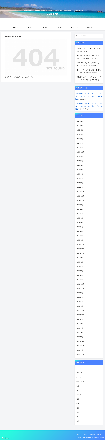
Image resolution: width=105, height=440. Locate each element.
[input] (89, 36)
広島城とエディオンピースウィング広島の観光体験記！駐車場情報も (88, 78)
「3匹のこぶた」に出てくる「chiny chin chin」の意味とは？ (88, 50)
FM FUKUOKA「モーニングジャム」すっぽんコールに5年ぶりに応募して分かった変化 (89, 96)
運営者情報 (92, 434)
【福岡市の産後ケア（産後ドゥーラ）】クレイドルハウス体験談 (87, 57)
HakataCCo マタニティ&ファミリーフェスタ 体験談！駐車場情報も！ (88, 64)
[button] (101, 36)
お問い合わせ (99, 434)
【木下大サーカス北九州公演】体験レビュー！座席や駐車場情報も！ (88, 71)
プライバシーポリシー (81, 434)
